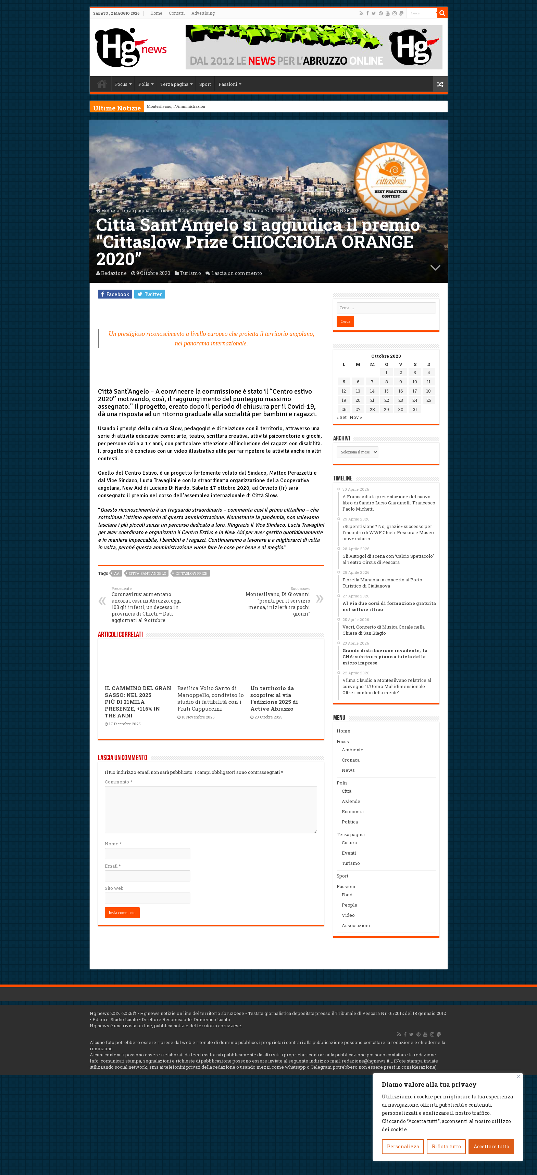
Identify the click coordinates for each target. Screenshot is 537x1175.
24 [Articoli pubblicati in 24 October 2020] (414, 400)
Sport (205, 84)
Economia (353, 811)
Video (348, 915)
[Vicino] (518, 1076)
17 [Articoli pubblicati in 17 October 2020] (415, 391)
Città (346, 791)
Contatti (177, 13)
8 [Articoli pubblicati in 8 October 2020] (386, 382)
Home (156, 13)
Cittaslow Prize (191, 573)
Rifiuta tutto (446, 1146)
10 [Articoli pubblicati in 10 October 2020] (415, 382)
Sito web (114, 888)
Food (347, 895)
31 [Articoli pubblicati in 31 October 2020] (415, 409)
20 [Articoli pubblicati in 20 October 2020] (358, 400)
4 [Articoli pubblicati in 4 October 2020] (428, 372)
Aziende (351, 801)
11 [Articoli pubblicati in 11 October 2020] (428, 382)
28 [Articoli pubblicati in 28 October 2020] (372, 409)
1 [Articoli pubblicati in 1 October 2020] (386, 372)
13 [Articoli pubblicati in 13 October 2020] (358, 391)
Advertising (203, 13)
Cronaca (351, 760)
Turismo (164, 210)
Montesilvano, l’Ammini (169, 106)
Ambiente (352, 750)
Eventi (349, 853)
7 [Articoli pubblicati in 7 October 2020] (372, 382)
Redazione (114, 273)
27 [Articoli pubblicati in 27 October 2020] (358, 409)
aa (117, 573)
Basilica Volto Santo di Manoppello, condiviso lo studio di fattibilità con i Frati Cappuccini (210, 698)
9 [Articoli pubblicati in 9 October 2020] (400, 382)
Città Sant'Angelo (147, 573)
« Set (342, 417)
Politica (350, 822)
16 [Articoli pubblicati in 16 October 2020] (401, 391)
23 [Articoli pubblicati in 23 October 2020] (400, 400)
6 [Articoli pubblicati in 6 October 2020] (358, 382)
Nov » (356, 417)
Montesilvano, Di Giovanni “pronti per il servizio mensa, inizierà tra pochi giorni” (275, 601)
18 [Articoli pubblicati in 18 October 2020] (428, 391)
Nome (113, 844)
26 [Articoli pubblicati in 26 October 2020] (344, 409)
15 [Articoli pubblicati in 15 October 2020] (387, 391)
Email (113, 866)
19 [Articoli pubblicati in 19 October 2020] (344, 400)
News (348, 770)
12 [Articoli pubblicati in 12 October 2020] (344, 391)
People (349, 905)
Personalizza (403, 1146)
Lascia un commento (236, 273)
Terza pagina (174, 84)
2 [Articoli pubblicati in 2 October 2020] (401, 372)
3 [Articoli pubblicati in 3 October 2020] (415, 372)
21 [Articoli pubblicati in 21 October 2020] (372, 400)
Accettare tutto (491, 1146)
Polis (143, 84)
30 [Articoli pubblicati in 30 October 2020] (400, 409)
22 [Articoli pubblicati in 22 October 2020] (386, 400)
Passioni (227, 84)
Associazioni (356, 925)
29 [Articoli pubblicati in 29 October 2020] (386, 409)
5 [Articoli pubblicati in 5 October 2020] (344, 382)
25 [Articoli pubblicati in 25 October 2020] (428, 400)
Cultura (349, 843)
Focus (121, 84)
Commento (118, 782)
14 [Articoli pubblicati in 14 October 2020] (372, 391)
